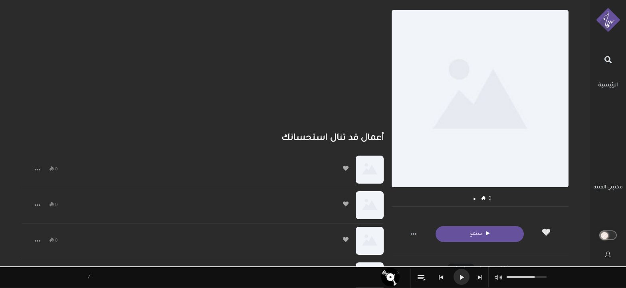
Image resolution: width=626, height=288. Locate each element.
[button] (414, 234)
